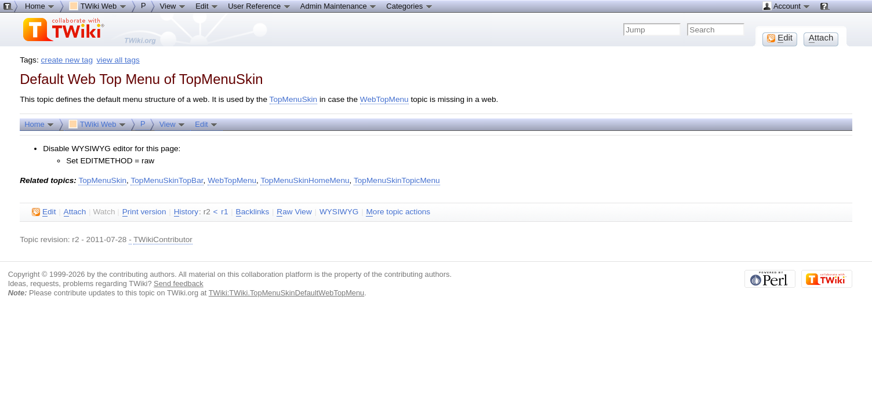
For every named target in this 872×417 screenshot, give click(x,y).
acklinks (253, 212)
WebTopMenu (384, 99)
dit (44, 212)
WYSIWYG (338, 211)
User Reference (259, 5)
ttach (75, 212)
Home (39, 124)
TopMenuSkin (294, 99)
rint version (144, 212)
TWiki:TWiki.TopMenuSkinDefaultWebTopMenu (287, 292)
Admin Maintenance (338, 5)
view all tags (118, 60)
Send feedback (179, 283)
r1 (224, 211)
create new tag (67, 60)
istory (186, 212)
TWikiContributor (162, 239)
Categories (409, 5)
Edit (206, 124)
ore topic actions (398, 212)
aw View (294, 212)
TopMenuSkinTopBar (166, 180)
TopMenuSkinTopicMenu (397, 180)
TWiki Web (97, 124)
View (172, 124)
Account (786, 5)
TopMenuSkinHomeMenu (304, 180)
